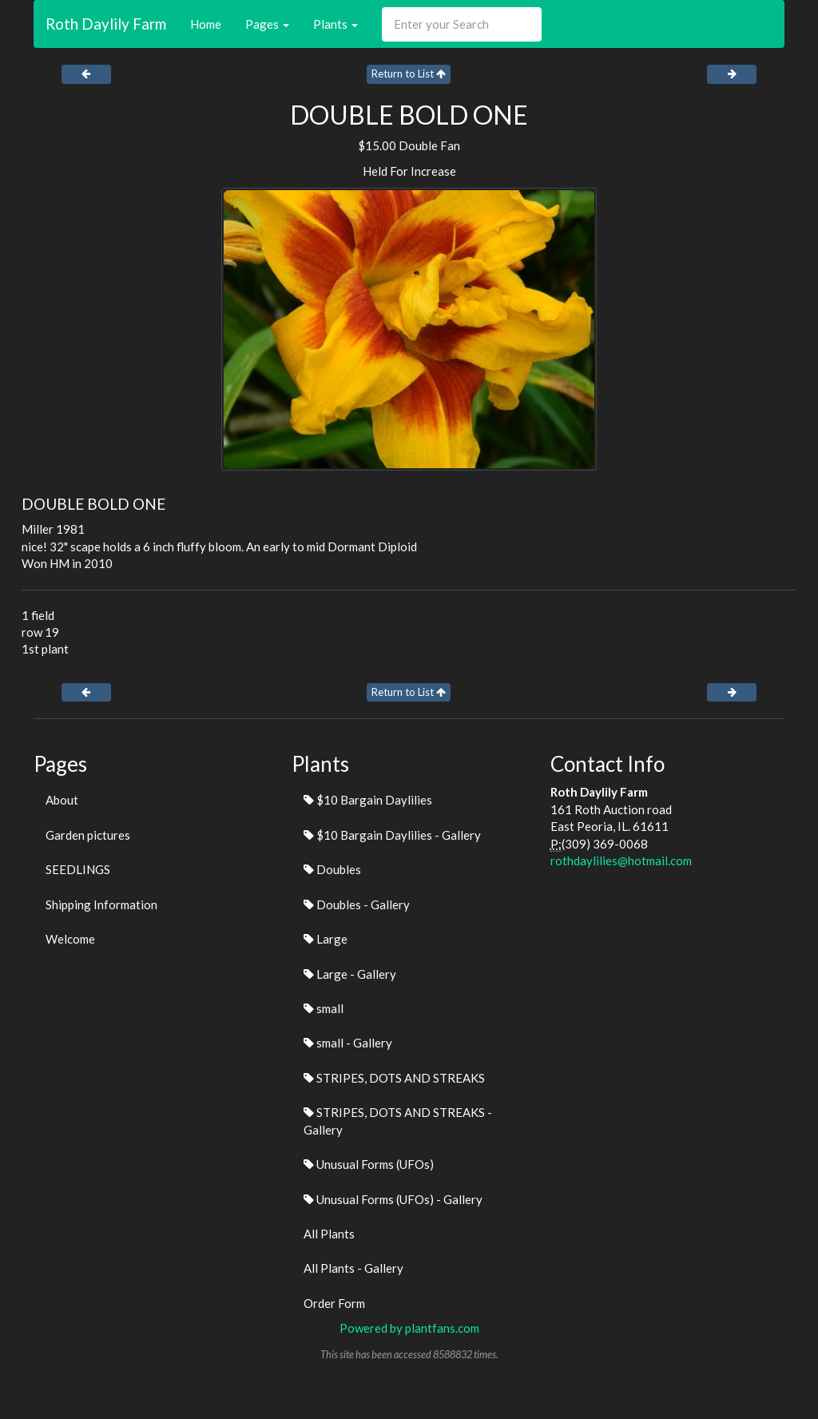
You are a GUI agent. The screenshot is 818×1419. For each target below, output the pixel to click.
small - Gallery (348, 1042)
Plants (335, 24)
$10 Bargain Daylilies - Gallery (392, 835)
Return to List (408, 73)
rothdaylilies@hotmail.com (621, 860)
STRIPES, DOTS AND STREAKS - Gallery (398, 1120)
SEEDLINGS (78, 869)
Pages (267, 24)
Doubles (332, 869)
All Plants (329, 1233)
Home (205, 24)
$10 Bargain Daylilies (368, 800)
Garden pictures (88, 835)
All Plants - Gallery (353, 1268)
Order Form (334, 1303)
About (62, 800)
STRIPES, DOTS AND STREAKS (394, 1078)
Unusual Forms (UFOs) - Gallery (393, 1199)
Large (325, 939)
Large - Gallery (350, 974)
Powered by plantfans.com (409, 1328)
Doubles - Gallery (357, 904)
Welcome (70, 939)
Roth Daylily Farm (106, 23)
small (323, 1008)
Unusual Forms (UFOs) (369, 1164)
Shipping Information (101, 904)
